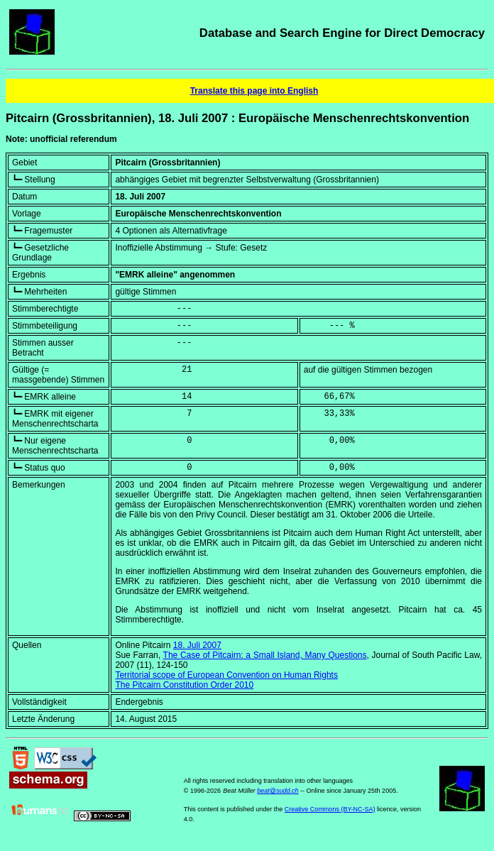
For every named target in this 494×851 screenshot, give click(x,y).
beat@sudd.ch (277, 790)
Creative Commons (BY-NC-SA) (330, 809)
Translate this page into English (254, 91)
